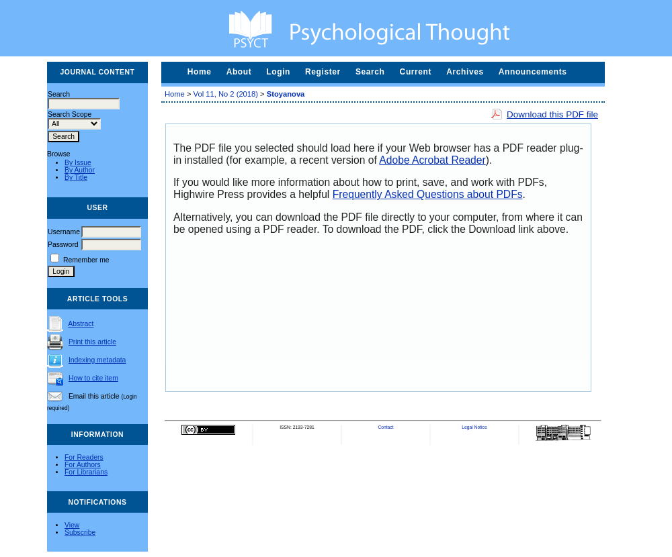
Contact (385, 427)
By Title (76, 177)
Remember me (86, 260)
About (239, 72)
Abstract (80, 323)
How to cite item (93, 378)
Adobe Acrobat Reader (432, 160)
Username (64, 232)
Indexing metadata (97, 360)
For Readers (84, 457)
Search (370, 72)
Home (199, 72)
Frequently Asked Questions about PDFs (428, 194)
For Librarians (86, 472)
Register (323, 72)
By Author (80, 170)
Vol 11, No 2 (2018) (226, 94)
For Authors (83, 464)
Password (63, 244)
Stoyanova (286, 94)
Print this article (92, 342)
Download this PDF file (552, 114)
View (72, 525)
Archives (465, 72)
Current (416, 72)
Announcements (533, 72)
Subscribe (80, 532)
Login (278, 72)
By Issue (78, 162)
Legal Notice (474, 427)
